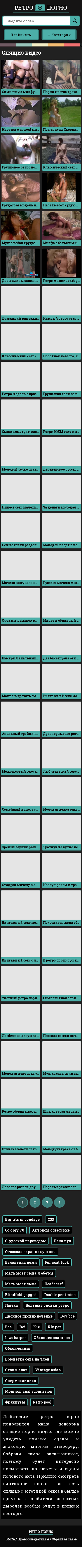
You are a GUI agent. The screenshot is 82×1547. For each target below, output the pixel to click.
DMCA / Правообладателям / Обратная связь (41, 1539)
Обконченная (17, 1348)
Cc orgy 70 (14, 1230)
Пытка (11, 1305)
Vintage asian (48, 1370)
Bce (8, 1327)
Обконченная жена (52, 1337)
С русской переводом (25, 1241)
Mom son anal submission (28, 1391)
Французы (15, 1402)
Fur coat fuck (57, 1262)
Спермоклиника (20, 1380)
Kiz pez (54, 1327)
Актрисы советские (51, 1230)
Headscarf (53, 1284)
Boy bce (67, 1316)
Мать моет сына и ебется (29, 1273)
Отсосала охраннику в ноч (30, 1251)
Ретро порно (41, 7)
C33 (51, 1219)
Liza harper (15, 1337)
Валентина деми (21, 1262)
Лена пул (62, 1241)
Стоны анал (16, 1370)
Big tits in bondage (22, 1219)
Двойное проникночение (28, 1316)
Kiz (36, 1327)
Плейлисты (21, 34)
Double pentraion (60, 1294)
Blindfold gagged (21, 1294)
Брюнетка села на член (27, 1359)
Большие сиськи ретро (47, 1305)
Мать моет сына (21, 1284)
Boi (22, 1327)
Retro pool (42, 1402)
